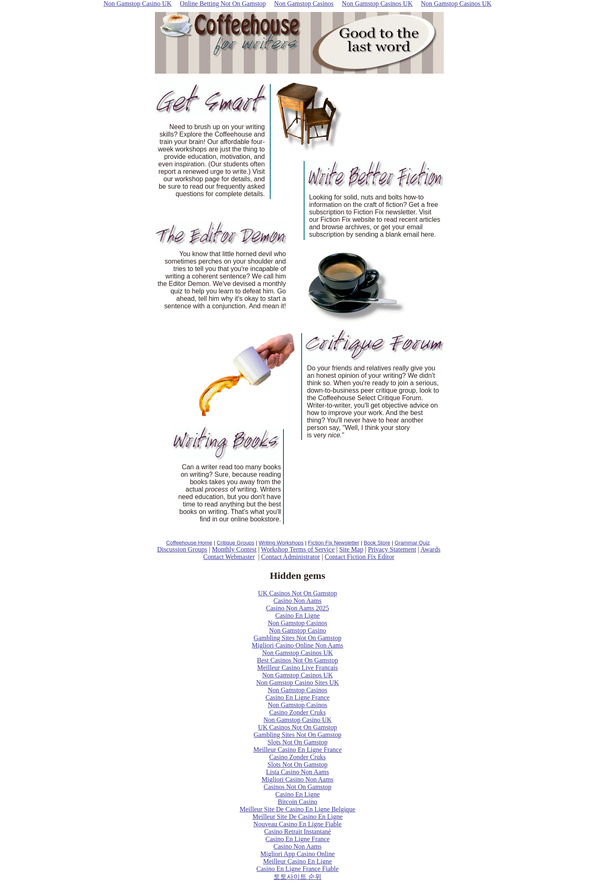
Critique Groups (235, 543)
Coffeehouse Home (189, 543)
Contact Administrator (290, 556)
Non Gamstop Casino (297, 630)
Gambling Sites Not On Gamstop (297, 637)
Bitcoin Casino (297, 801)
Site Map (351, 549)
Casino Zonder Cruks (297, 712)
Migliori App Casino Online (297, 853)
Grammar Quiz (412, 543)
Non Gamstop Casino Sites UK (297, 682)
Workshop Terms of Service (298, 549)
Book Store (377, 543)
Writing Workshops (281, 543)
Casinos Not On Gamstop (297, 786)
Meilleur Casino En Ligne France (297, 749)
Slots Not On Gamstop (297, 742)
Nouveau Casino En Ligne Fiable (297, 824)
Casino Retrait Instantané (297, 831)
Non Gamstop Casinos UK (297, 652)
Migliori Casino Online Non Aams (297, 645)
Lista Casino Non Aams (297, 771)
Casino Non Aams (297, 600)
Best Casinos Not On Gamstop (297, 660)
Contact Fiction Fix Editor (359, 556)
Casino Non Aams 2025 (297, 608)
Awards (430, 549)
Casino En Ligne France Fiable (297, 868)
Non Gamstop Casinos (297, 622)
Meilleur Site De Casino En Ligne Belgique (297, 809)
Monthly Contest (234, 549)
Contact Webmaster (229, 556)
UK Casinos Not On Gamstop (297, 593)
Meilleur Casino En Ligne (297, 861)
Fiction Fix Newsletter (333, 543)
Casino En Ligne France (297, 697)
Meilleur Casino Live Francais (297, 667)
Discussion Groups (182, 549)
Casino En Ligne (297, 615)
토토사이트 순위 (297, 876)
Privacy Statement (392, 549)
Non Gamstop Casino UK (298, 719)
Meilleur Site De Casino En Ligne (297, 816)
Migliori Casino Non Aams (297, 779)
